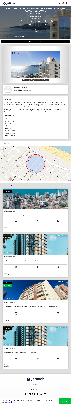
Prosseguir (64, 401)
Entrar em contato (35, 42)
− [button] (2, 151)
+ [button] (2, 148)
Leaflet (69, 180)
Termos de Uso (10, 402)
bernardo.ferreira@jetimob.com (22, 90)
